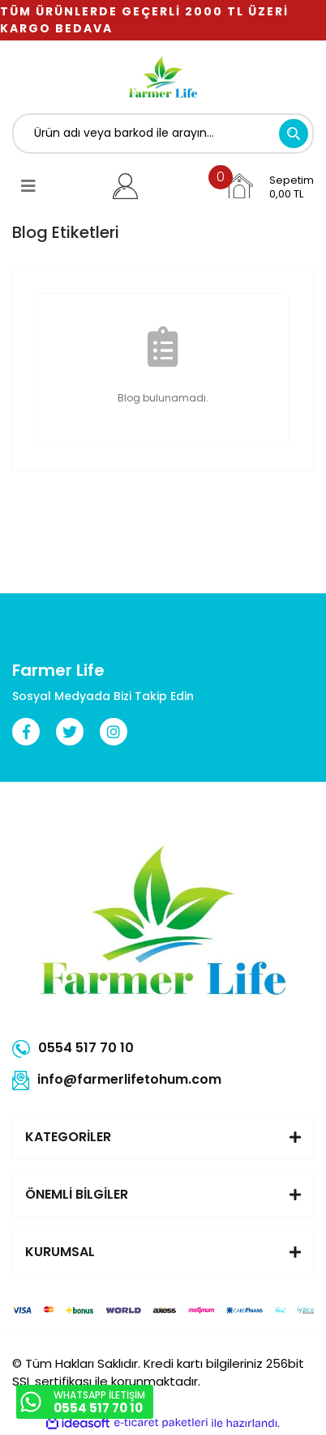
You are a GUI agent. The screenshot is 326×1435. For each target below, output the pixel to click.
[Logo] (162, 77)
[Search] (163, 133)
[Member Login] (125, 186)
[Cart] (269, 186)
